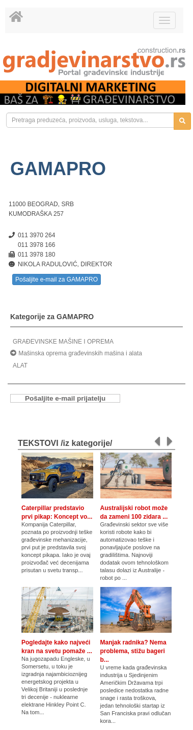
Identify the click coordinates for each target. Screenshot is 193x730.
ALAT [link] (20, 365)
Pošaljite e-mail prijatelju (65, 398)
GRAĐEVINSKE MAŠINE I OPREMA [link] (63, 341)
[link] (96, 61)
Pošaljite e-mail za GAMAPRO (56, 279)
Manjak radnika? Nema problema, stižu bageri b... (133, 651)
